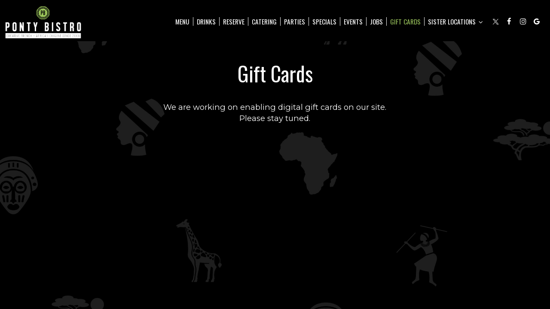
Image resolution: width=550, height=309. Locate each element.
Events (353, 21)
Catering (264, 21)
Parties (294, 21)
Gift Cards (405, 21)
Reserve (233, 21)
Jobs (376, 21)
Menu (182, 21)
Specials (324, 21)
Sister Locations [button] (455, 21)
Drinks (206, 21)
